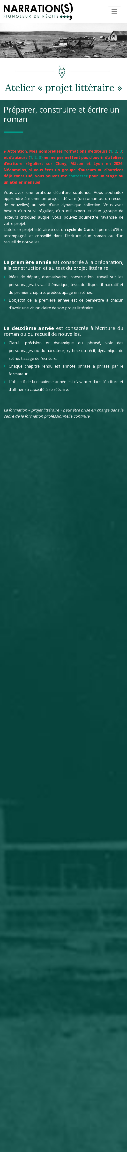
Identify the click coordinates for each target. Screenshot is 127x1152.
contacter (78, 176)
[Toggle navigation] (114, 11)
